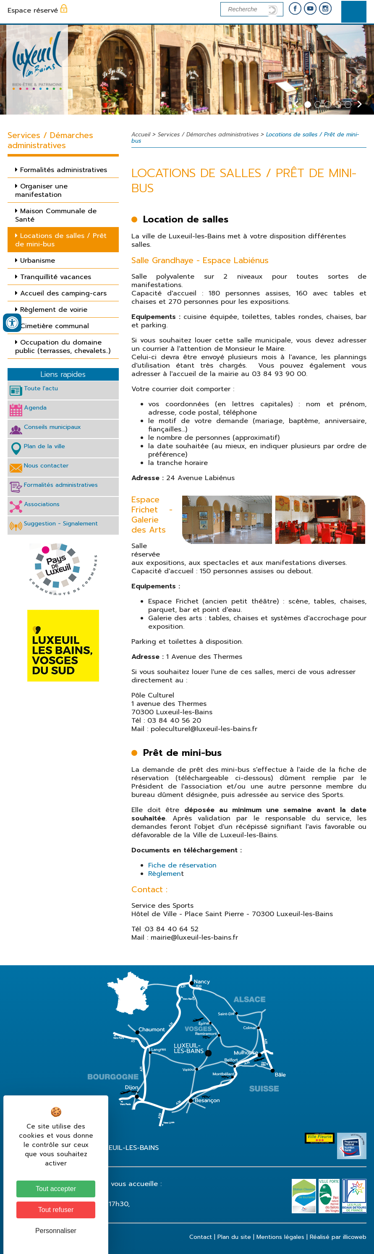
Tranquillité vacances (55, 277)
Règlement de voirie (53, 310)
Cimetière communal (54, 326)
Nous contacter (46, 465)
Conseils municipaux (52, 426)
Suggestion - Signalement (61, 523)
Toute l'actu (41, 388)
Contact (200, 1237)
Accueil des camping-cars (63, 293)
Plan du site (234, 1237)
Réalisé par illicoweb (338, 1237)
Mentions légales (280, 1237)
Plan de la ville (44, 446)
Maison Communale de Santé (56, 215)
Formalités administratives (63, 170)
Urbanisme (37, 261)
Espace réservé (33, 10)
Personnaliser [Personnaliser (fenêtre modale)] (55, 1230)
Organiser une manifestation (41, 190)
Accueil (140, 134)
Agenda (35, 407)
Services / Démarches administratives (208, 134)
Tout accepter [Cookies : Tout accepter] (56, 1188)
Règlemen (164, 874)
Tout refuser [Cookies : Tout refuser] (55, 1209)
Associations (42, 504)
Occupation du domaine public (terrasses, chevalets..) (62, 346)
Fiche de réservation (182, 865)
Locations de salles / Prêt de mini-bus (61, 240)
